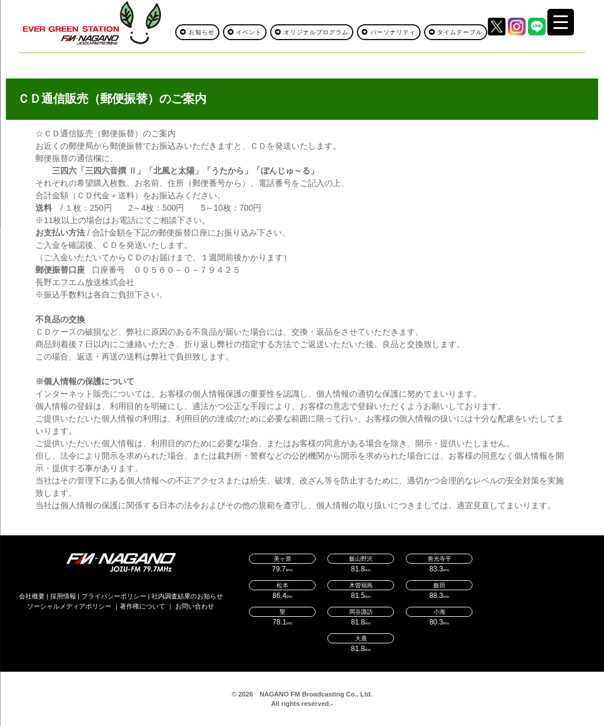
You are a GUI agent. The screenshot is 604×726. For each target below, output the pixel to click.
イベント (245, 32)
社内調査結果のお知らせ (187, 596)
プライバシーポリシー (113, 596)
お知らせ (197, 32)
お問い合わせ (194, 606)
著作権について (142, 606)
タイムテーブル (456, 32)
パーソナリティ (389, 32)
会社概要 (32, 596)
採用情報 (63, 596)
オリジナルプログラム (312, 32)
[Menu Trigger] (560, 22)
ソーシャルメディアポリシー (69, 606)
